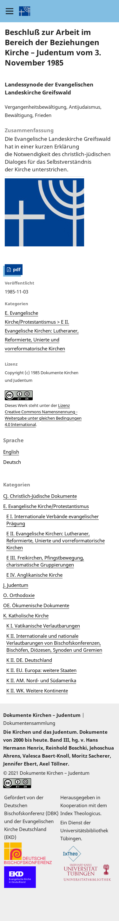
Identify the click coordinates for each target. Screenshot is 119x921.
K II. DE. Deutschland (29, 660)
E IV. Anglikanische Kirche (34, 575)
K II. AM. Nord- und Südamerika (41, 680)
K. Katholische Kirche (26, 615)
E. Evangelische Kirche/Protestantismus (46, 506)
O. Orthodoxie (19, 595)
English (11, 452)
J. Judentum (15, 585)
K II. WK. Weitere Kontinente (37, 690)
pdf (16, 269)
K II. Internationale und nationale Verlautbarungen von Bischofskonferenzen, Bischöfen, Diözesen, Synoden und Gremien (54, 643)
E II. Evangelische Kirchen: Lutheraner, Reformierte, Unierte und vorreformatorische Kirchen (55, 540)
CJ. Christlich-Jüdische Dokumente (40, 496)
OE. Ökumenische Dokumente (36, 605)
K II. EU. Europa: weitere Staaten (41, 670)
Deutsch (12, 462)
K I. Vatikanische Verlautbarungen (43, 625)
